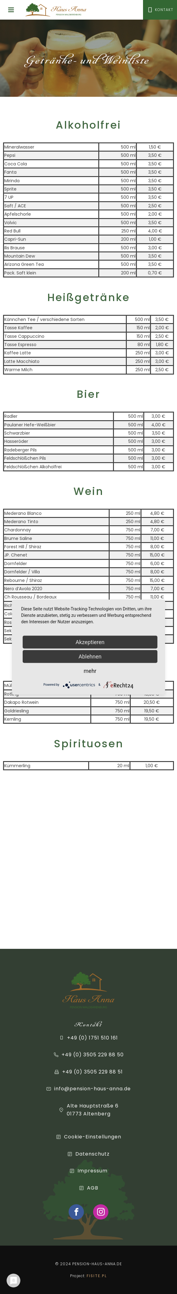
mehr (90, 670)
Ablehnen (89, 656)
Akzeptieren (90, 642)
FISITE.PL (97, 1275)
